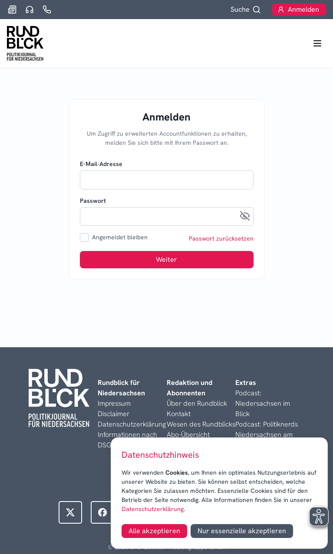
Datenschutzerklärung (153, 509)
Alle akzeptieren (154, 530)
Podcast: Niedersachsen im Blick (262, 403)
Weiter (166, 259)
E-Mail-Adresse (101, 164)
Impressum (114, 403)
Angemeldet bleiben (120, 237)
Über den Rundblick (197, 403)
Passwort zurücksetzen (221, 238)
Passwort (93, 201)
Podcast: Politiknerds (266, 424)
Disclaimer (113, 413)
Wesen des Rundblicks (201, 424)
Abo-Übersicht (188, 434)
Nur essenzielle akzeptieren (242, 530)
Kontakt (179, 413)
